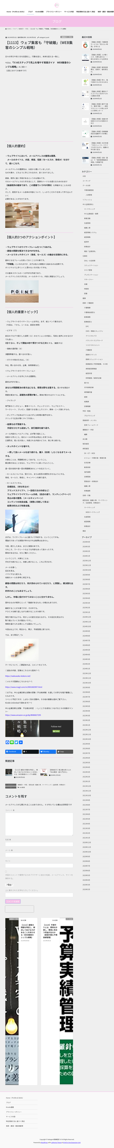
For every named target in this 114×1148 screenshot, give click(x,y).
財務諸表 (87, 491)
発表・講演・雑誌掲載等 (14, 1126)
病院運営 (86, 448)
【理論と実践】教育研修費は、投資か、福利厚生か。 (99, 69)
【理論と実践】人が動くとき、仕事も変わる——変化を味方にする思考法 (99, 57)
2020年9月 (86, 856)
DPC (87, 326)
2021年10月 (87, 795)
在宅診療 (87, 462)
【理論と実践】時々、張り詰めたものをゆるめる (99, 81)
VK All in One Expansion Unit (72, 1142)
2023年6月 (86, 701)
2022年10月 (87, 739)
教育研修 (87, 467)
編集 (85, 434)
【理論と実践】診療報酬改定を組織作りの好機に (99, 132)
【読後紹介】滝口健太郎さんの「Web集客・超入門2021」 (60, 771)
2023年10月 (87, 683)
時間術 (86, 289)
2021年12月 (87, 786)
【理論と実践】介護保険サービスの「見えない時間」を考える (99, 44)
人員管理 (89, 195)
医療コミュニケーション (94, 359)
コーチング (86, 181)
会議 (85, 284)
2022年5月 (86, 762)
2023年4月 (86, 711)
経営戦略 (87, 237)
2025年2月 (86, 607)
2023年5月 (86, 706)
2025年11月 (87, 565)
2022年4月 (86, 767)
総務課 (86, 401)
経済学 (86, 242)
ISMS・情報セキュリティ (94, 331)
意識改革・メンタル (90, 420)
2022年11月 (87, 734)
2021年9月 (86, 800)
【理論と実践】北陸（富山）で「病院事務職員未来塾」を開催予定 (99, 160)
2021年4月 (86, 824)
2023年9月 (86, 687)
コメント (10, 810)
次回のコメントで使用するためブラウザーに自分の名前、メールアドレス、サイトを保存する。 (39, 877)
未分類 (85, 439)
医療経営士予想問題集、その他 (97, 364)
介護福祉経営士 (89, 312)
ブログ (8, 1102)
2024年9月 (86, 631)
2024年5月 (86, 650)
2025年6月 (86, 589)
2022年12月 (87, 730)
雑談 (84, 531)
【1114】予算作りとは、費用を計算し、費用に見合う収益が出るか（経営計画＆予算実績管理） (50, 931)
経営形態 (89, 373)
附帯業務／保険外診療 (93, 378)
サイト (8, 861)
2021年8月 (86, 805)
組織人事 (87, 228)
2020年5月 (86, 875)
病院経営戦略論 (91, 369)
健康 (84, 298)
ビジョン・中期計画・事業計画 (95, 458)
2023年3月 (86, 715)
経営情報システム (90, 232)
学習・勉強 (86, 411)
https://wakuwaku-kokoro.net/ (18, 676)
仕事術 (85, 256)
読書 (85, 293)
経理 (85, 397)
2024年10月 (87, 626)
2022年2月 (86, 777)
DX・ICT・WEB (89, 453)
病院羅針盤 (88, 392)
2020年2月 (86, 889)
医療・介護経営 (88, 303)
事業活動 (87, 218)
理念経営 (86, 444)
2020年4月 (86, 880)
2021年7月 (86, 809)
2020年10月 (87, 852)
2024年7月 (86, 640)
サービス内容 (10, 1116)
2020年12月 (87, 842)
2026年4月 (86, 542)
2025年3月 (86, 603)
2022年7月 (86, 753)
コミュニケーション (91, 265)
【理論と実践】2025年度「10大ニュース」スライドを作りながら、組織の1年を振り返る (100, 146)
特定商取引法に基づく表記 (15, 1121)
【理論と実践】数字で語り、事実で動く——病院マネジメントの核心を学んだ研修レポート (99, 107)
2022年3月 (86, 772)
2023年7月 (86, 697)
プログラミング (89, 416)
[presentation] (19, 909)
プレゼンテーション (91, 275)
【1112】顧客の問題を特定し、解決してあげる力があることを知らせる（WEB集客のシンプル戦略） (26, 772)
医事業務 (87, 317)
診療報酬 (87, 406)
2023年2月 (86, 720)
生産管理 (87, 223)
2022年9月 (86, 744)
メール (9, 850)
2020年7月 (86, 866)
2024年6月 (86, 645)
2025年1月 (86, 612)
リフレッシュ (87, 199)
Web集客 (22, 787)
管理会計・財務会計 (91, 481)
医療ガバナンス (91, 354)
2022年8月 (86, 748)
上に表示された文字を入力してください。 (22, 890)
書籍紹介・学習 (67, 37)
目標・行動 (86, 495)
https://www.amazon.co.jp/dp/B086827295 (23, 715)
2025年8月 (86, 579)
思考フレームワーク (91, 425)
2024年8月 (86, 636)
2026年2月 (86, 551)
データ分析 (86, 185)
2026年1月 (86, 556)
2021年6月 (86, 814)
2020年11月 (87, 847)
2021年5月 (86, 819)
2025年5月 (86, 593)
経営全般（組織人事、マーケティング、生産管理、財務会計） (47, 785)
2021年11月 (87, 791)
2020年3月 (86, 885)
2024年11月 (87, 622)
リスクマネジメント (93, 345)
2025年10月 (87, 570)
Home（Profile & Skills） (15, 1098)
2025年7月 (86, 584)
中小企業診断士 (88, 204)
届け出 (86, 383)
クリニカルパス (91, 336)
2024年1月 (86, 668)
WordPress (44, 1142)
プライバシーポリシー (14, 1112)
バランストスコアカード (94, 340)
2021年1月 (86, 838)
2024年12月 (87, 617)
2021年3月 (86, 828)
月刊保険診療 (89, 387)
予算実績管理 (89, 190)
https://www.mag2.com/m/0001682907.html (23, 687)
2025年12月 (87, 560)
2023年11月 (87, 678)
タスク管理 (88, 270)
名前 (8, 839)
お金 (84, 176)
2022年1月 (86, 781)
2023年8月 (86, 692)
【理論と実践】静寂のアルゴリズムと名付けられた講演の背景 (99, 93)
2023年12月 (87, 673)
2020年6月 (86, 870)
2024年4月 (86, 654)
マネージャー (88, 279)
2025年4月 (86, 598)
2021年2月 (86, 833)
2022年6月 (86, 758)
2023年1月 (86, 725)
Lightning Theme (56, 1142)
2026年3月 (86, 546)
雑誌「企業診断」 (90, 251)
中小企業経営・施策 (91, 214)
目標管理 (87, 477)
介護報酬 (87, 307)
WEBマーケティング (93, 512)
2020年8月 (86, 861)
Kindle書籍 (10, 1107)
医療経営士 (88, 322)
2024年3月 (86, 659)
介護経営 (89, 350)
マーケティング (89, 209)
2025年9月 (86, 575)
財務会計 (87, 246)
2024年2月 (86, 664)
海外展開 (87, 472)
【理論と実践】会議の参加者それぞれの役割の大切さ (99, 121)
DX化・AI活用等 (89, 261)
